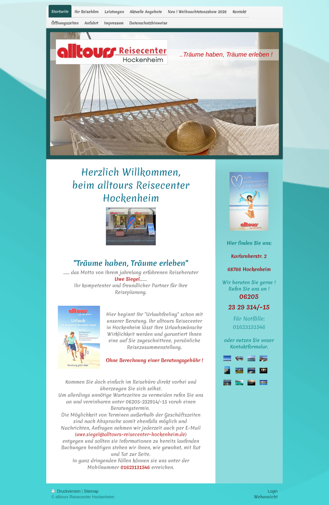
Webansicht (266, 497)
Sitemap (91, 491)
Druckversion (66, 491)
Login (273, 491)
